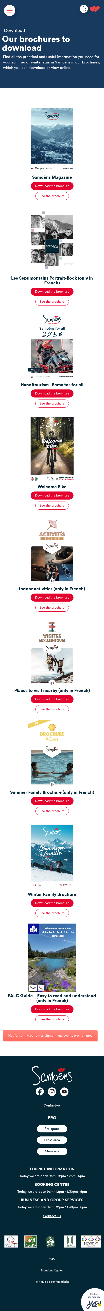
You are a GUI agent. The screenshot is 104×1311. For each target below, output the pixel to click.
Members (52, 1151)
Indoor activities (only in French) (52, 589)
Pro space (52, 1128)
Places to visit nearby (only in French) (52, 691)
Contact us (52, 1216)
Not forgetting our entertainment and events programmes (50, 1035)
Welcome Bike (52, 487)
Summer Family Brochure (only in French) (52, 792)
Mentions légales (52, 1270)
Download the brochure (52, 186)
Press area (52, 1140)
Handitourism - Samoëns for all (52, 385)
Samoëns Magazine (52, 177)
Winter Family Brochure (52, 894)
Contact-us (52, 1105)
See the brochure (52, 196)
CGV (52, 1259)
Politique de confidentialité (52, 1281)
